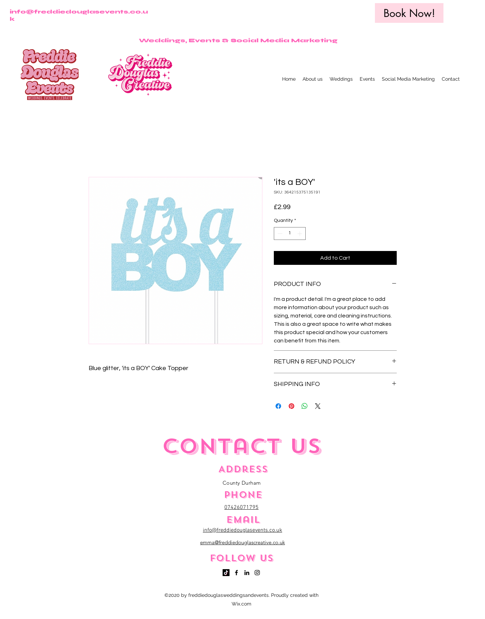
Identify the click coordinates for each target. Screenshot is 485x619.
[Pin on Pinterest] (291, 406)
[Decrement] (279, 233)
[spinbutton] (290, 233)
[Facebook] (236, 572)
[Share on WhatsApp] (304, 406)
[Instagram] (257, 572)
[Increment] (300, 233)
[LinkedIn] (246, 572)
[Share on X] (318, 406)
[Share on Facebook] (278, 406)
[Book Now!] (409, 13)
